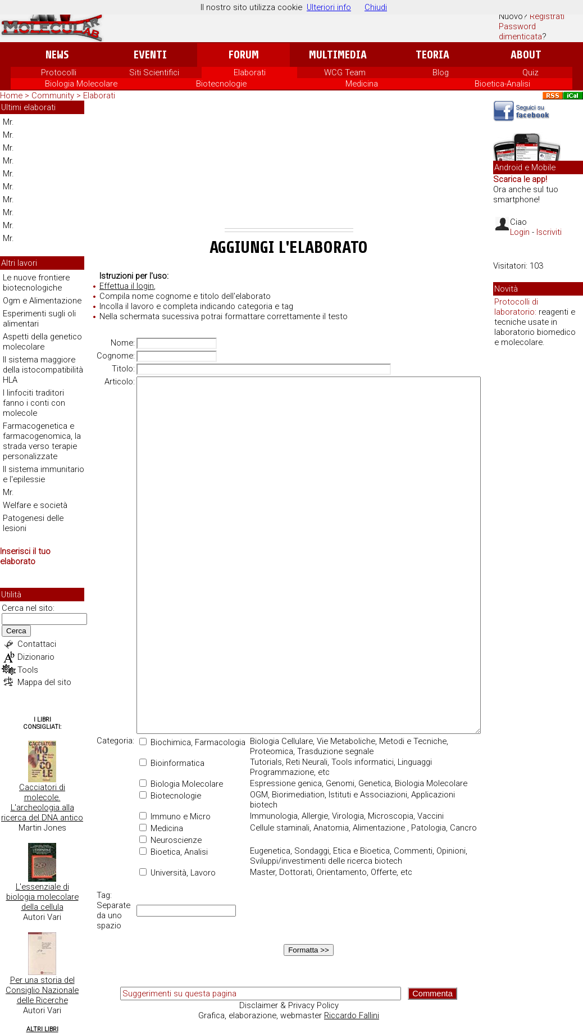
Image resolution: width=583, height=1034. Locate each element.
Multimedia (338, 54)
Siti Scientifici (154, 72)
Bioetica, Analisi (173, 852)
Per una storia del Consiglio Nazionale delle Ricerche (42, 990)
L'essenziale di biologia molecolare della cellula (42, 897)
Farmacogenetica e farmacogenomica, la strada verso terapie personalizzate (42, 441)
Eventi (150, 54)
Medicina (361, 84)
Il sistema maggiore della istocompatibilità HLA (43, 370)
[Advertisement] (289, 166)
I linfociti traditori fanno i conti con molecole (34, 403)
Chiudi (376, 7)
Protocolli (58, 72)
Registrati (547, 16)
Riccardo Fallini (351, 1015)
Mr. (8, 122)
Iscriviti (549, 232)
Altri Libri (42, 1029)
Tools (27, 670)
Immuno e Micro (175, 816)
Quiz (530, 72)
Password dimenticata (520, 31)
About (526, 54)
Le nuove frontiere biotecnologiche (36, 283)
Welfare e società (35, 505)
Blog (440, 72)
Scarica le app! (520, 179)
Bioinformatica (171, 763)
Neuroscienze (170, 840)
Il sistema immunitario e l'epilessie (43, 474)
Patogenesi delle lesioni (33, 523)
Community (53, 95)
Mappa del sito (44, 682)
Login (520, 232)
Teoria (432, 54)
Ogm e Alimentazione (42, 301)
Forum (243, 54)
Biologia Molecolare (81, 84)
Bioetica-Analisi (502, 84)
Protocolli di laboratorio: (516, 307)
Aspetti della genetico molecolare (42, 342)
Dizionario (35, 657)
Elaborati (250, 72)
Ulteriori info (329, 7)
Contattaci (36, 644)
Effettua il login (126, 286)
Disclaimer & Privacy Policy (289, 1005)
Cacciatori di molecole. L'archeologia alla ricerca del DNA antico (42, 802)
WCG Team (345, 72)
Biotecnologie (221, 84)
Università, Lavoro (177, 873)
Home (11, 95)
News (57, 54)
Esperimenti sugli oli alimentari (39, 319)
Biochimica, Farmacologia (192, 742)
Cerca (16, 631)
